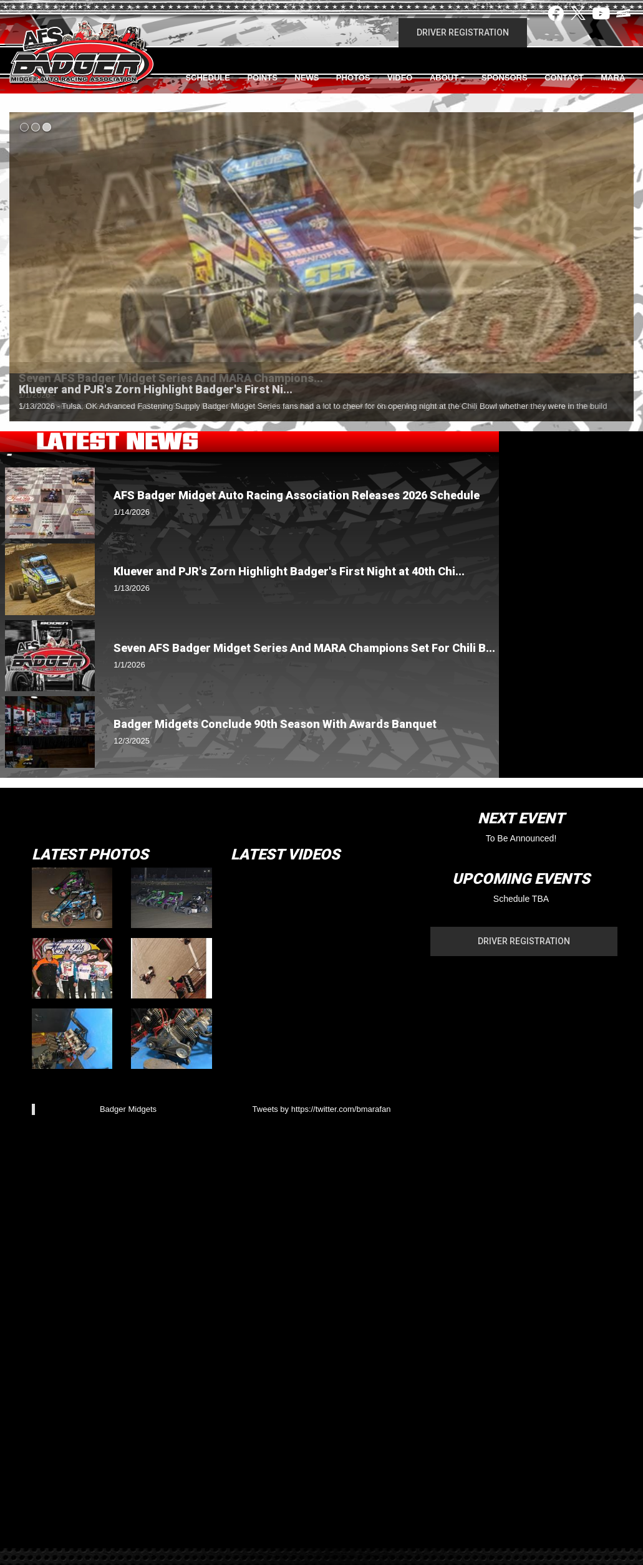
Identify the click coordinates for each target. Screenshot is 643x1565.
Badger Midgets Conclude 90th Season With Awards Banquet (275, 723)
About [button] (444, 77)
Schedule (207, 77)
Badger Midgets (128, 1109)
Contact (564, 77)
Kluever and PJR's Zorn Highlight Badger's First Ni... (155, 389)
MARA (613, 77)
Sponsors (504, 77)
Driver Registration (463, 32)
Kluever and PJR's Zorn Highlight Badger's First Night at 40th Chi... (289, 571)
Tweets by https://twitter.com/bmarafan (322, 1109)
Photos (353, 77)
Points (262, 77)
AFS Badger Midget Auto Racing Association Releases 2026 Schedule (297, 495)
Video (399, 77)
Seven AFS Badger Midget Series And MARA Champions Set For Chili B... (304, 647)
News (306, 77)
